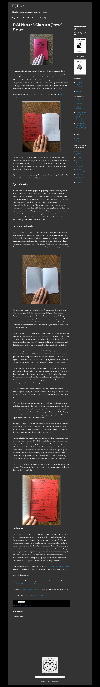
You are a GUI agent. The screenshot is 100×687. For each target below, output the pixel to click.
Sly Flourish (79, 177)
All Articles (26, 18)
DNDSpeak (79, 160)
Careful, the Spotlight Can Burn (80, 108)
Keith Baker (79, 169)
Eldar (77, 138)
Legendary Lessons (79, 83)
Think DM (79, 180)
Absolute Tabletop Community (79, 153)
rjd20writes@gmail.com (36, 595)
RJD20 (18, 5)
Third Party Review (23, 605)
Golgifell (78, 141)
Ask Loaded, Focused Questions (79, 102)
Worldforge (79, 91)
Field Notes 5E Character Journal (58, 566)
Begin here (31, 581)
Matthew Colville (81, 172)
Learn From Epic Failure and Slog (81, 124)
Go (75, 28)
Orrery (34, 18)
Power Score (79, 174)
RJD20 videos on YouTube (27, 584)
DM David (79, 158)
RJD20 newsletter (53, 581)
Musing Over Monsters (80, 88)
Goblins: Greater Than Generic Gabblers (81, 114)
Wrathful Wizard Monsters (81, 129)
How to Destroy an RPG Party (80, 120)
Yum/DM (79, 182)
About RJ (42, 18)
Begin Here (16, 18)
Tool (30, 605)
